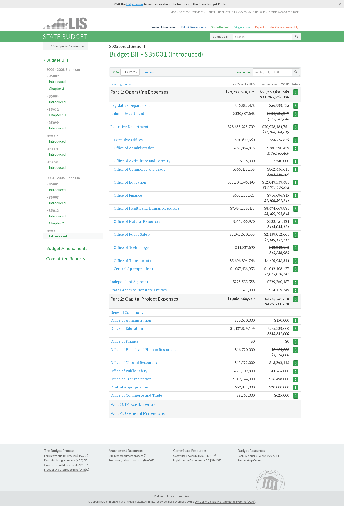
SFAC (209, 456)
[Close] (340, 4)
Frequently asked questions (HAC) (130, 460)
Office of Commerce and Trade (139, 169)
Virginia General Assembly (187, 12)
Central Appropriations (133, 268)
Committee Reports (65, 258)
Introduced (57, 81)
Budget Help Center (250, 460)
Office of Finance (128, 195)
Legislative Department (130, 105)
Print (150, 72)
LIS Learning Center (218, 12)
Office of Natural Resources (137, 221)
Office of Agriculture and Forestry (142, 160)
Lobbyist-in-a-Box (178, 496)
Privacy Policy (242, 12)
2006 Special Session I (67, 46)
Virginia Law (242, 27)
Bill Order (130, 72)
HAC (201, 456)
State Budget (220, 27)
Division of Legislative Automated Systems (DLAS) (225, 501)
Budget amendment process (126, 456)
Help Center (134, 4)
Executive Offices (128, 139)
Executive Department (129, 126)
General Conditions (126, 312)
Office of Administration (134, 147)
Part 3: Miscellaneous (133, 404)
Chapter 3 (56, 88)
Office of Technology (131, 247)
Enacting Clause (120, 84)
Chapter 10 (57, 115)
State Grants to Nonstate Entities (138, 289)
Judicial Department (127, 113)
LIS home (260, 12)
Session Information (163, 27)
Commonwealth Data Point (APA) (64, 465)
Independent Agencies (129, 281)
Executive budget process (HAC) (63, 460)
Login (296, 12)
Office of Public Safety (132, 234)
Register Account (279, 12)
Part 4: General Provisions (137, 413)
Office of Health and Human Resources (146, 208)
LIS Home (158, 496)
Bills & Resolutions (193, 27)
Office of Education (130, 182)
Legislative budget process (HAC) (64, 456)
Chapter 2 (56, 223)
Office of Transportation (134, 260)
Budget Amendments (67, 248)
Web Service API (269, 456)
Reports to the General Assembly (276, 27)
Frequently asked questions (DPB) (65, 469)
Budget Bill (221, 36)
